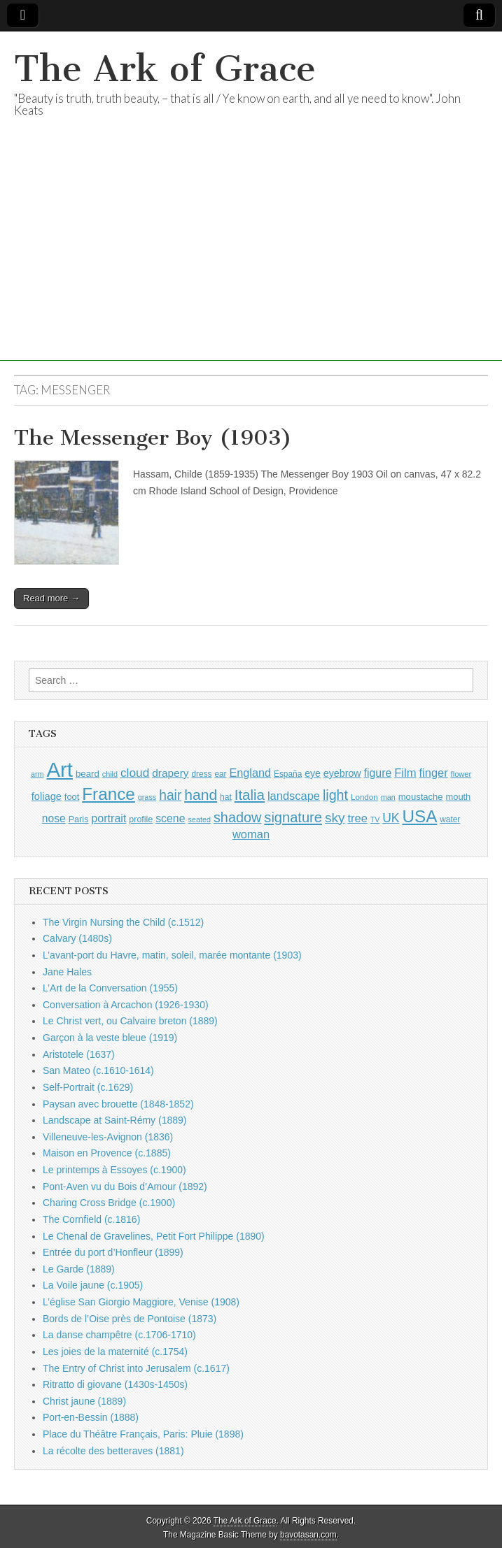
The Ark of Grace (165, 69)
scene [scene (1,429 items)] (170, 818)
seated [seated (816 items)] (199, 819)
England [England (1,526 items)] (250, 772)
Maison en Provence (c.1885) (107, 1153)
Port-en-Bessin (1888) (91, 1417)
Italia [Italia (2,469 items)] (250, 795)
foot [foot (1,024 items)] (71, 796)
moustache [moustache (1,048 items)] (420, 796)
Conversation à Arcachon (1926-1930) (126, 1004)
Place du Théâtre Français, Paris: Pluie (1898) (143, 1434)
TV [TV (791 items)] (375, 819)
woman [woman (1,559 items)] (251, 834)
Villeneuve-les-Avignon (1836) (108, 1136)
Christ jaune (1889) (84, 1401)
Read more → (51, 598)
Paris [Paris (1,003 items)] (79, 819)
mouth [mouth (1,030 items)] (458, 796)
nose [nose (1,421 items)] (54, 818)
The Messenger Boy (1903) (153, 437)
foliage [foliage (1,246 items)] (47, 796)
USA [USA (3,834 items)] (419, 816)
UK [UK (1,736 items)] (390, 818)
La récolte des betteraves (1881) (113, 1450)
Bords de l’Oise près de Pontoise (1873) (129, 1318)
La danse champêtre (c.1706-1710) (119, 1334)
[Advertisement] (251, 263)
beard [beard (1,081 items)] (87, 773)
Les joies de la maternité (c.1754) (115, 1351)
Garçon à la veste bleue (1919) (110, 1037)
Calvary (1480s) (77, 938)
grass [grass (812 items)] (147, 797)
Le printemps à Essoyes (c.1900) (114, 1169)
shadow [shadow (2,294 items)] (238, 817)
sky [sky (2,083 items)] (335, 817)
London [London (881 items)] (364, 796)
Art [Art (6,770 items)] (60, 769)
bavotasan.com (308, 1535)
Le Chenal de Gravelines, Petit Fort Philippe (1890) (154, 1236)
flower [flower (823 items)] (461, 774)
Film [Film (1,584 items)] (405, 773)
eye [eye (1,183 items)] (313, 773)
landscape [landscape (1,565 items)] (293, 795)
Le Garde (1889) (79, 1269)
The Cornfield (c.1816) (91, 1219)
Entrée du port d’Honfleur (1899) (113, 1252)
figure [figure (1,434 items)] (378, 773)
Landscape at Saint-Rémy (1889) (114, 1120)
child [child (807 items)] (110, 774)
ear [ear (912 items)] (220, 774)
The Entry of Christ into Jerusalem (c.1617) (136, 1368)
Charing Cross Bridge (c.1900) (109, 1202)
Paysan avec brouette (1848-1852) (118, 1104)
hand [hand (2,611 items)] (200, 795)
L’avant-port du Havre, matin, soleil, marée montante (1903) (172, 955)
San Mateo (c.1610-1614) (98, 1070)
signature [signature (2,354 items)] (293, 817)
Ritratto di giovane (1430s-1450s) (115, 1384)
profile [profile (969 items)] (141, 819)
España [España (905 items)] (288, 774)
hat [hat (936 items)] (226, 797)
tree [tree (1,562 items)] (357, 818)
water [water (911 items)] (450, 819)
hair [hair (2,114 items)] (170, 795)
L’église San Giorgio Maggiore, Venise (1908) (141, 1301)
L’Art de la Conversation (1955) (110, 988)
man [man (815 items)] (388, 797)
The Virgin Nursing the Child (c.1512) (123, 922)
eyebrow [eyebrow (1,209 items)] (342, 773)
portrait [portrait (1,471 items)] (108, 818)
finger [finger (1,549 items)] (433, 772)
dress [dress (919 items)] (202, 774)
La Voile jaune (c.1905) (93, 1285)
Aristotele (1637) (79, 1054)
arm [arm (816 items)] (37, 774)
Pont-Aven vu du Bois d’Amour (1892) (125, 1186)
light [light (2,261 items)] (335, 795)
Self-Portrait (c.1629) (88, 1087)
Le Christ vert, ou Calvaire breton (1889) (130, 1020)
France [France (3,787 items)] (108, 793)
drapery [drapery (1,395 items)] (170, 773)
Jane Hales (67, 971)
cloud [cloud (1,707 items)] (134, 773)
